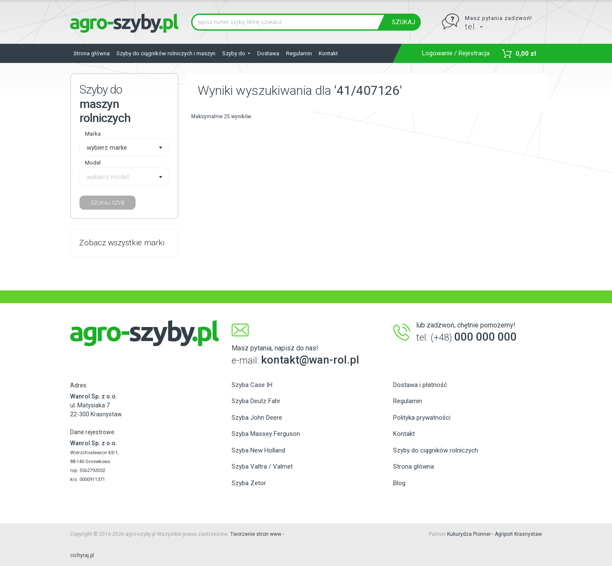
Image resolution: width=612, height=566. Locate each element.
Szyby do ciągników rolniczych (435, 450)
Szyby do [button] (234, 53)
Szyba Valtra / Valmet (262, 466)
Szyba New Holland (258, 450)
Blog (399, 483)
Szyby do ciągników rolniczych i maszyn (165, 53)
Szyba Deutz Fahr (256, 401)
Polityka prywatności (421, 417)
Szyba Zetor (249, 483)
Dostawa (268, 53)
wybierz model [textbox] (108, 177)
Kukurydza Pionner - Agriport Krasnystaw (494, 534)
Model (93, 162)
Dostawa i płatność (420, 385)
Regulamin (299, 53)
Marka (93, 133)
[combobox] (124, 147)
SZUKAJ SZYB (108, 202)
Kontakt (328, 53)
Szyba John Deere (257, 417)
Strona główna (92, 53)
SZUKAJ (403, 22)
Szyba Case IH (252, 385)
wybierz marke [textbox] (107, 147)
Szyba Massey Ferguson (266, 434)
